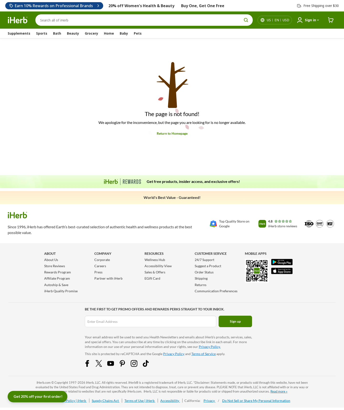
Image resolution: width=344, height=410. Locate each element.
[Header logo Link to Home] (18, 20)
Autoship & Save (56, 285)
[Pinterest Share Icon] (125, 365)
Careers (100, 266)
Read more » (278, 391)
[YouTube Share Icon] (113, 365)
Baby (124, 33)
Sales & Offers (155, 272)
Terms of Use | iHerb (139, 401)
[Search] (144, 20)
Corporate (102, 260)
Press (98, 272)
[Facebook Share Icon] (90, 365)
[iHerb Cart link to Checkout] (331, 20)
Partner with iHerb (108, 278)
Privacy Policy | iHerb (70, 401)
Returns (200, 285)
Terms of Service (203, 354)
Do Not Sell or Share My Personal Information (256, 401)
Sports (41, 33)
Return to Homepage (172, 133)
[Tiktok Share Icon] (148, 365)
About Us (51, 260)
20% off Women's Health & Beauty (141, 5)
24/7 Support (204, 260)
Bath (57, 33)
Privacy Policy (173, 354)
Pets (138, 33)
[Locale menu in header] (278, 20)
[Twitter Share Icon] (102, 365)
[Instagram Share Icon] (137, 365)
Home (109, 33)
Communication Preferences (216, 291)
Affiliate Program (57, 278)
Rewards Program (57, 272)
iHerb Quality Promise (61, 291)
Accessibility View (158, 266)
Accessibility (170, 401)
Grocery (91, 33)
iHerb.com (44, 382)
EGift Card (152, 278)
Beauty (73, 33)
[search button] (246, 20)
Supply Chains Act (105, 401)
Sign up (235, 321)
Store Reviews (54, 266)
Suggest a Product (208, 266)
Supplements (19, 33)
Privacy (209, 401)
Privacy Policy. (209, 347)
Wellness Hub (155, 260)
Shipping (201, 278)
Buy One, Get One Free (202, 5)
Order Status (204, 272)
